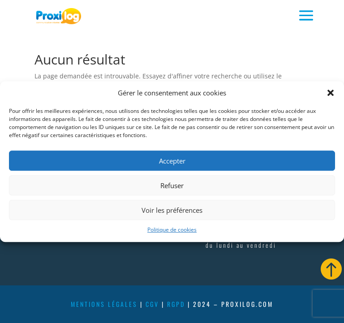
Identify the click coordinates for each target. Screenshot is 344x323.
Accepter (172, 160)
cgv (152, 304)
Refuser (172, 185)
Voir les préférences (172, 210)
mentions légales (104, 304)
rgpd (176, 304)
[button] (330, 93)
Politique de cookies (172, 230)
